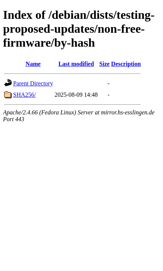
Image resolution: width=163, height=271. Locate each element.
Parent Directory (33, 83)
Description (126, 64)
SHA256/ (24, 94)
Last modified (76, 64)
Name (33, 64)
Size (104, 64)
